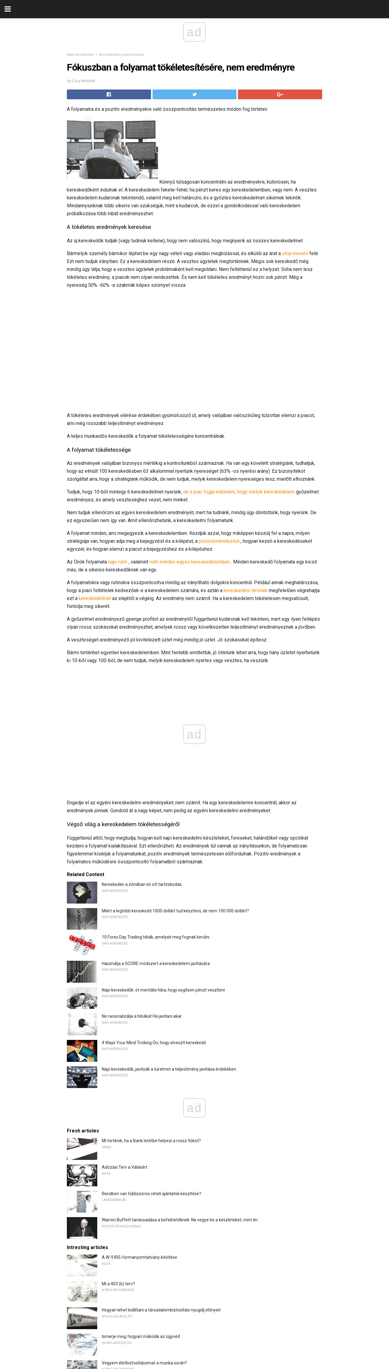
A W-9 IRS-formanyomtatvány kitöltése (139, 1257)
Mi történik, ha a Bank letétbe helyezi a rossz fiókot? (151, 1140)
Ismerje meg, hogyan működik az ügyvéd (141, 1336)
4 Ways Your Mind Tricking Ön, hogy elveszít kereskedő (154, 1042)
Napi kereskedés (80, 55)
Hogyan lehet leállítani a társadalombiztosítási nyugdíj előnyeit (161, 1310)
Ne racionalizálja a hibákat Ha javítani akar (142, 1016)
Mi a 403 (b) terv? (118, 1283)
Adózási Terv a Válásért (124, 1167)
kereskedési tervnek (245, 590)
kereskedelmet (95, 598)
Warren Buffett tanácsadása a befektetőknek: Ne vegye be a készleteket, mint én (180, 1219)
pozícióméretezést (219, 541)
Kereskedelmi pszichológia (121, 55)
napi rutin (117, 562)
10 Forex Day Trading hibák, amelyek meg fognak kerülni (155, 937)
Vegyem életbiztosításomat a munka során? (144, 1362)
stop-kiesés (295, 253)
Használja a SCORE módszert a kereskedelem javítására (156, 963)
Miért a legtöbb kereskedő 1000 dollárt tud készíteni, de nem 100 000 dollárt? (175, 910)
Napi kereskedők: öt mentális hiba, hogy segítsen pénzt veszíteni (163, 990)
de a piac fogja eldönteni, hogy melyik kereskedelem (239, 492)
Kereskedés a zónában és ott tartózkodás (142, 884)
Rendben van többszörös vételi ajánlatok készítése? (151, 1193)
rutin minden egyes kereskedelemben (190, 562)
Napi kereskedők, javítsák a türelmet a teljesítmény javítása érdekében (169, 1069)
